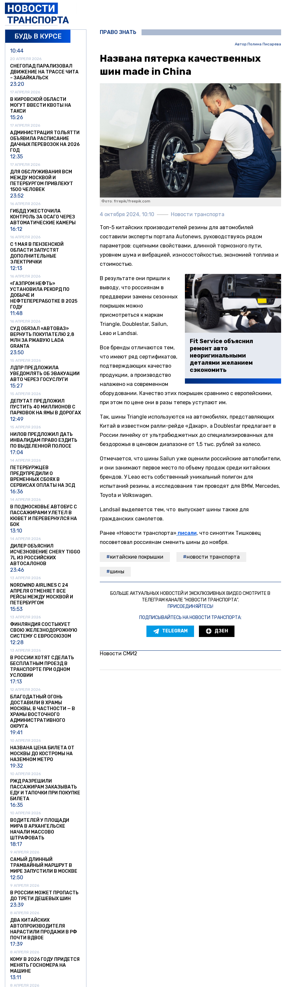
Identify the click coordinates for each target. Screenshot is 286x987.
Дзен (216, 631)
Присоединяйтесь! (190, 606)
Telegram (170, 631)
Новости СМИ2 (118, 653)
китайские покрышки (136, 557)
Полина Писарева (264, 44)
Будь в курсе (38, 36)
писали (186, 533)
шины (117, 571)
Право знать (118, 32)
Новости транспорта (213, 557)
